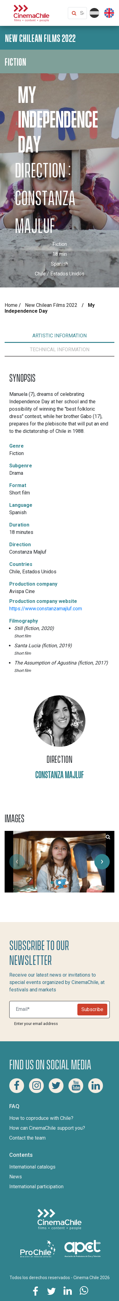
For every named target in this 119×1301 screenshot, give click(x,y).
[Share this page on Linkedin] (68, 1291)
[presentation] (17, 861)
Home (11, 305)
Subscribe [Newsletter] (92, 1009)
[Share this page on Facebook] (35, 1291)
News (15, 1177)
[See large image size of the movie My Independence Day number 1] (108, 837)
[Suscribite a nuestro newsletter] (44, 1009)
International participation (36, 1186)
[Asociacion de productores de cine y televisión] (82, 1248)
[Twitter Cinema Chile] (56, 1085)
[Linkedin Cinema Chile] (95, 1085)
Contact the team (27, 1138)
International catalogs (32, 1167)
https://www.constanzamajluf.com (45, 609)
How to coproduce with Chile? (41, 1118)
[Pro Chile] (38, 1248)
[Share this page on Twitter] (51, 1291)
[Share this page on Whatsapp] (84, 1291)
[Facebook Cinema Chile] (16, 1085)
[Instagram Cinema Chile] (36, 1085)
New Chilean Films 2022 (51, 305)
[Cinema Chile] (31, 12)
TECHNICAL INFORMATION (59, 349)
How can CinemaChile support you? (47, 1128)
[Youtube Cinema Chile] (75, 1085)
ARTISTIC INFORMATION (59, 336)
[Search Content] (82, 13)
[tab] (59, 336)
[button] (52, 883)
